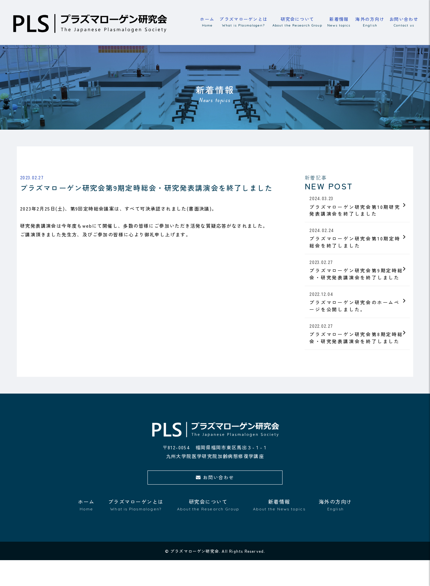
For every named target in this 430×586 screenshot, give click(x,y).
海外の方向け (369, 22)
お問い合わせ (403, 22)
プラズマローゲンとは (243, 22)
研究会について (297, 22)
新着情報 (338, 22)
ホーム (207, 22)
